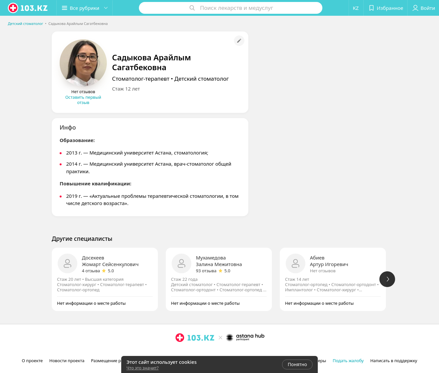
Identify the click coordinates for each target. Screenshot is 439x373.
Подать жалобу (348, 360)
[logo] (28, 8)
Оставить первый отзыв (83, 99)
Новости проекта (66, 360)
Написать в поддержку (393, 360)
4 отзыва (91, 271)
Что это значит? (142, 368)
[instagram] (180, 352)
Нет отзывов (322, 271)
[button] (84, 7)
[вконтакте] (198, 352)
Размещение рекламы (114, 360)
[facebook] (189, 352)
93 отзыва (206, 271)
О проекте (32, 360)
